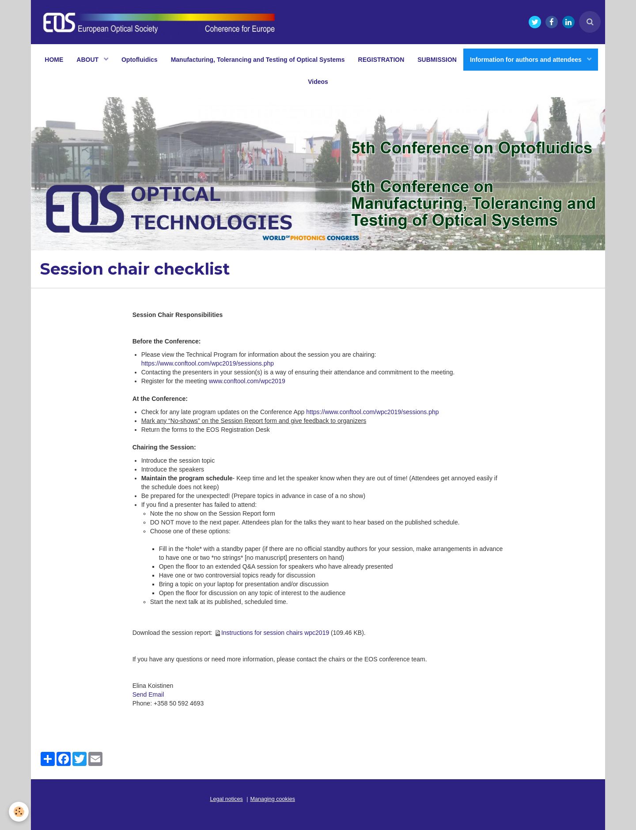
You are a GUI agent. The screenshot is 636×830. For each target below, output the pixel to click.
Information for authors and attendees (526, 59)
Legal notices (226, 799)
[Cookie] (19, 812)
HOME (54, 59)
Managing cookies (272, 799)
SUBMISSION (437, 59)
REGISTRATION (381, 59)
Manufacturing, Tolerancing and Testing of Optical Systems (258, 59)
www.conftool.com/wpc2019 (247, 381)
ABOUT (88, 59)
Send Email (148, 694)
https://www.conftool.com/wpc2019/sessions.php (207, 363)
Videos (318, 81)
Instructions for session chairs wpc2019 (275, 632)
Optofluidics (139, 59)
